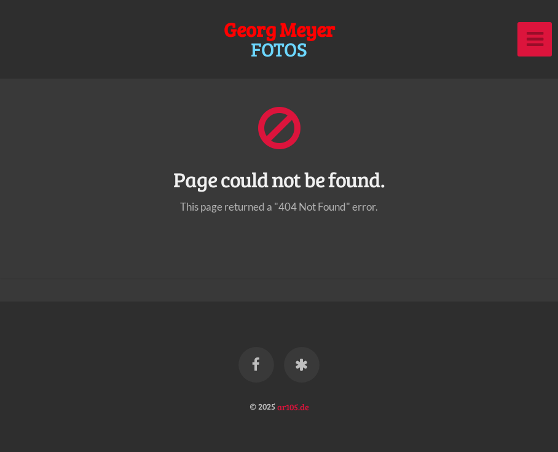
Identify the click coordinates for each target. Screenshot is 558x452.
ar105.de (293, 406)
